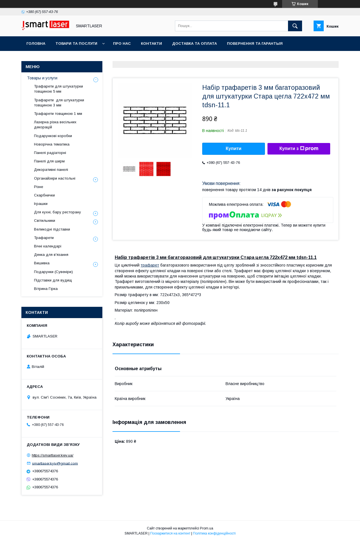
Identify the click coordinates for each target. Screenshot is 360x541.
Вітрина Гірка (46, 289)
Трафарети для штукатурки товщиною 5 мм (58, 88)
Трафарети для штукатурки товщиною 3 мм (59, 102)
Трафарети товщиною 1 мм (58, 113)
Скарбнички (44, 195)
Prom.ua (206, 528)
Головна (35, 43)
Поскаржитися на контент (170, 533)
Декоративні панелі (51, 169)
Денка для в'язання (51, 254)
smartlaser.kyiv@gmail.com (55, 463)
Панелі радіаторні (50, 153)
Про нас (122, 43)
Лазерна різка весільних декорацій (55, 124)
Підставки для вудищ (53, 280)
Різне (38, 187)
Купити (234, 148)
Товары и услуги (42, 78)
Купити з (298, 148)
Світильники (44, 220)
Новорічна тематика (51, 144)
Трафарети (44, 238)
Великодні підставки (52, 229)
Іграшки (41, 204)
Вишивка (42, 263)
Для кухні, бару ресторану (57, 212)
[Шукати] (295, 26)
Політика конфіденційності (214, 533)
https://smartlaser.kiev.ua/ (52, 455)
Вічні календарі (47, 246)
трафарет (150, 265)
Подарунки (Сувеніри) (53, 272)
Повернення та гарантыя (255, 43)
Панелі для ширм (49, 161)
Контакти (151, 43)
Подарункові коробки (53, 136)
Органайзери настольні (54, 178)
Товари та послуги (76, 43)
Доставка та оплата (194, 43)
